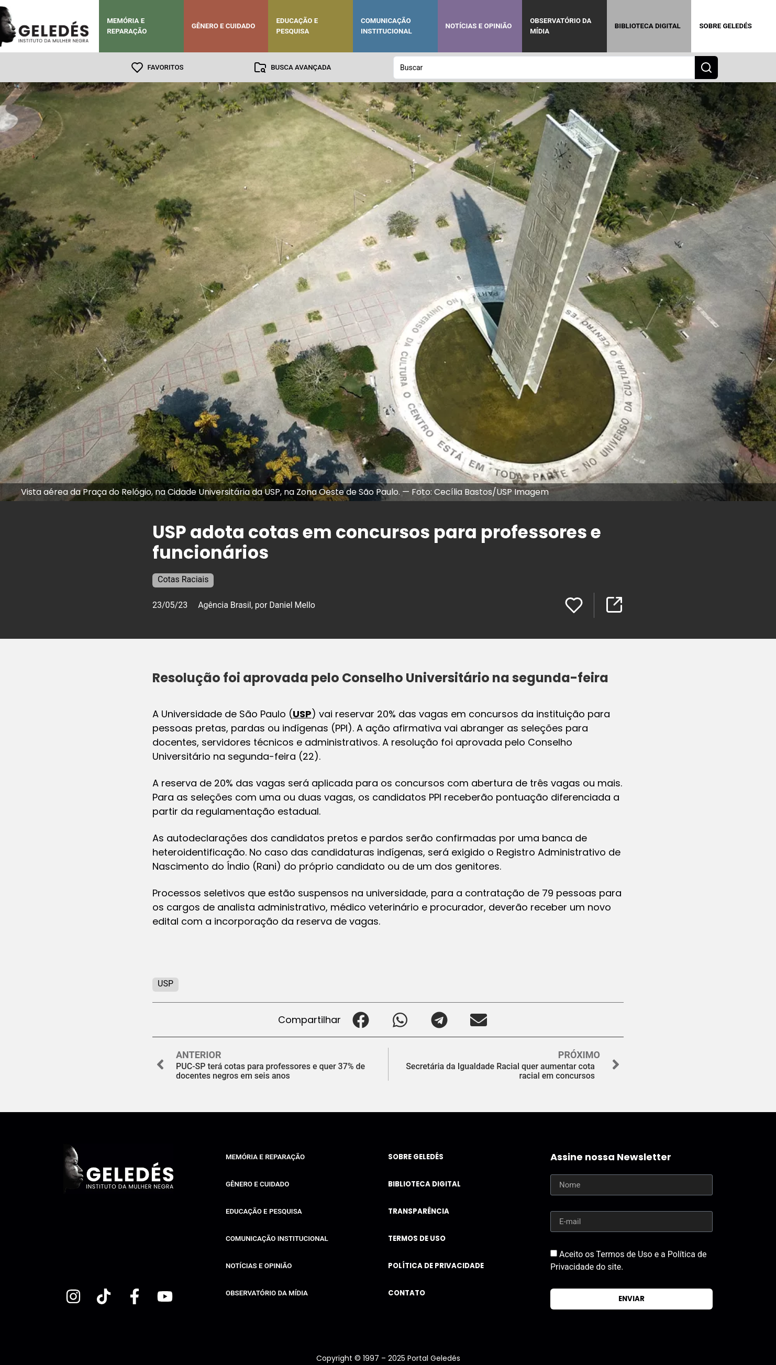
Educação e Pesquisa (297, 26)
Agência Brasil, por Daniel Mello (256, 604)
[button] (360, 1019)
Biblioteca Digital (648, 26)
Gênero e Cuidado (224, 26)
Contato (406, 1292)
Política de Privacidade (436, 1265)
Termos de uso (417, 1238)
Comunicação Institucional (386, 26)
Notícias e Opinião (479, 26)
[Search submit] (706, 67)
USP (302, 713)
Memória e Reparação (127, 26)
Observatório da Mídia (560, 26)
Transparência (418, 1211)
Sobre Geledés (725, 26)
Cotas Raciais (183, 579)
